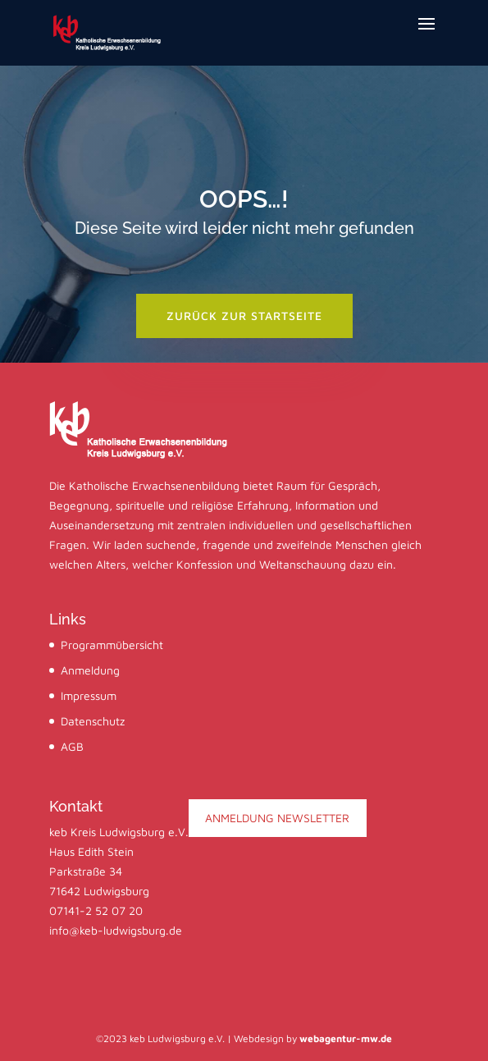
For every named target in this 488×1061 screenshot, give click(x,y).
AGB (72, 746)
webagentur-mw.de (345, 1038)
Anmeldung (90, 670)
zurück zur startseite (244, 315)
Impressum (88, 695)
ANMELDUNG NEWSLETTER (277, 818)
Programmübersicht (112, 645)
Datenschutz (93, 721)
